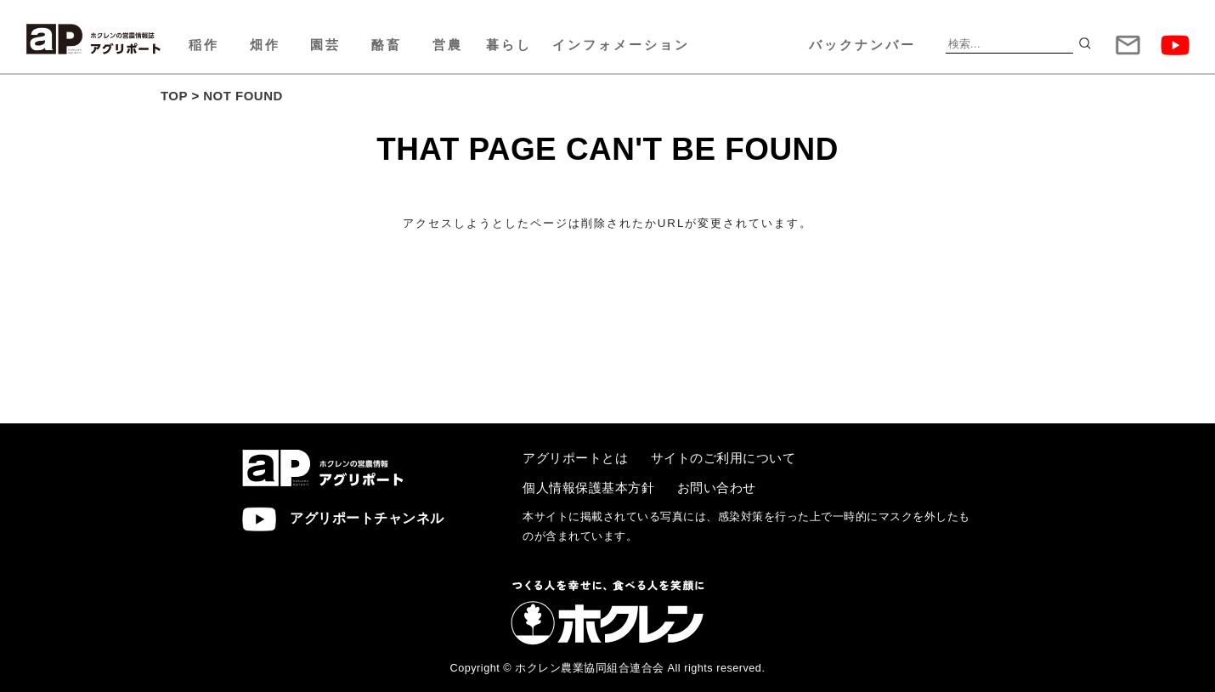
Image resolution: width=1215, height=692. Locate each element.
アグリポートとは (575, 458)
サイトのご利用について (723, 458)
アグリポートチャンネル (343, 519)
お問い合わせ (716, 487)
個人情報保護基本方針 (588, 487)
